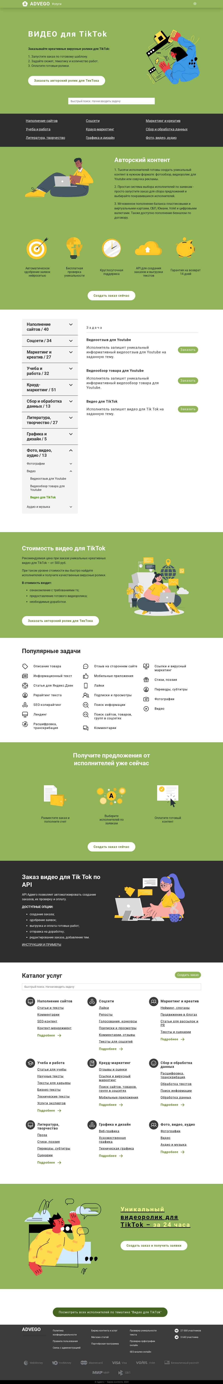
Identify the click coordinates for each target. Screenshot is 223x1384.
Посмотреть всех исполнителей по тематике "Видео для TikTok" (110, 1312)
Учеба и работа (38, 129)
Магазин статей (100, 1337)
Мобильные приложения (113, 676)
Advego (45, 4)
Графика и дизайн (100, 138)
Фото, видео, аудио (161, 138)
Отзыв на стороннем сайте (115, 666)
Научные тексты (50, 1076)
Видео (31, 471)
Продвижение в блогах (179, 1014)
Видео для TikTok (43, 497)
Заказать (188, 350)
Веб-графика (109, 1131)
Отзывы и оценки (113, 1069)
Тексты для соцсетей (116, 1041)
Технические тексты (53, 1096)
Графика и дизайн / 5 (37, 436)
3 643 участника (189, 1337)
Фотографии (36, 463)
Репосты (106, 1014)
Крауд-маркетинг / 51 (41, 387)
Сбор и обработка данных (167, 129)
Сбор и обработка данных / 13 (44, 404)
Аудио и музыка (38, 507)
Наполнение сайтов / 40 (39, 327)
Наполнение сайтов (42, 121)
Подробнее (46, 1035)
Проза (42, 1135)
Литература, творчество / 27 (42, 420)
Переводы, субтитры (171, 689)
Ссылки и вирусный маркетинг (170, 668)
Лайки (99, 686)
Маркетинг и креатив (163, 121)
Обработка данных (176, 1097)
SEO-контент (47, 1021)
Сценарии (45, 1155)
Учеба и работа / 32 (38, 371)
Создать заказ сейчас (111, 295)
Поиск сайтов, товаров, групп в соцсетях (113, 716)
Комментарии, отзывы (117, 1035)
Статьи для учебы (51, 1069)
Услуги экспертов (51, 1103)
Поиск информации (109, 705)
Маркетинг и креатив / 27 (39, 354)
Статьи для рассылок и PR (179, 1023)
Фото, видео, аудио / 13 (39, 453)
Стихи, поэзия (166, 680)
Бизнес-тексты (49, 1090)
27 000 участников (190, 1330)
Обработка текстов (176, 1084)
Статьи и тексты (50, 1008)
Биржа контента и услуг (104, 1330)
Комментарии (105, 728)
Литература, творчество (45, 138)
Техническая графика (116, 1148)
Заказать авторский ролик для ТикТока (66, 80)
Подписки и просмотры (113, 695)
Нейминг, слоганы (175, 1008)
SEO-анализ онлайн (140, 1351)
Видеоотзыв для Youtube (48, 478)
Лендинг (40, 714)
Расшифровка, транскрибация (46, 726)
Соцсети (93, 121)
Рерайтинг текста (48, 695)
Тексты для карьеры (54, 1083)
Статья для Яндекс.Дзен (53, 686)
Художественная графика (112, 1140)
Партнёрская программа (105, 1343)
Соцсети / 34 (39, 340)
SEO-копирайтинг (47, 705)
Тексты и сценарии (176, 1032)
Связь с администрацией (66, 1347)
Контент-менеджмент (54, 1028)
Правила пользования (65, 1341)
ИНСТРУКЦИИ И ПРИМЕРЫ (41, 944)
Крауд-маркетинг (100, 129)
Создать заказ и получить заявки (154, 1245)
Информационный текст (53, 676)
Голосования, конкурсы (118, 1021)
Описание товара (47, 666)
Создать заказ (188, 975)
